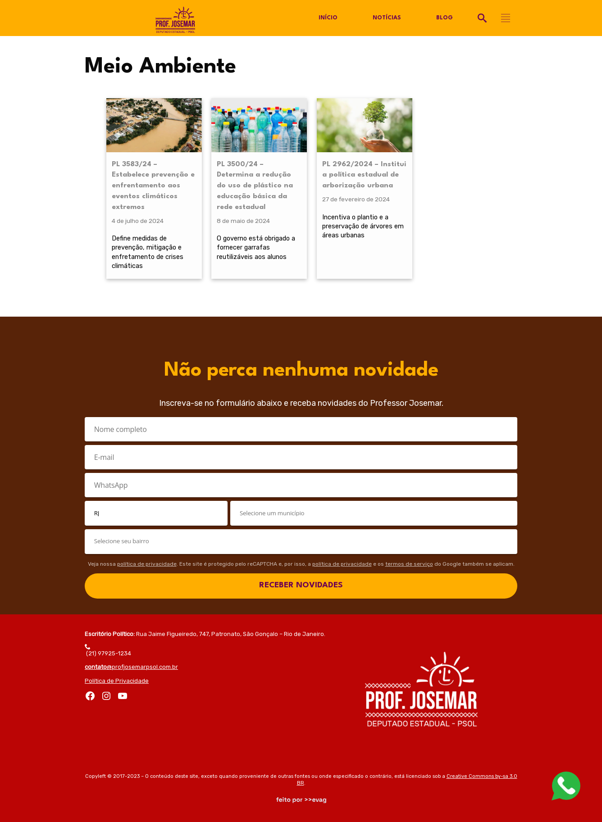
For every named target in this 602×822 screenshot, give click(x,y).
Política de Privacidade (117, 680)
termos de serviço (409, 564)
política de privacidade (147, 564)
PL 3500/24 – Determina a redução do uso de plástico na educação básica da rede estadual (255, 186)
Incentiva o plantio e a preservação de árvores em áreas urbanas (363, 226)
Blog (444, 18)
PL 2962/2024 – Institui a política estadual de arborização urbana (364, 175)
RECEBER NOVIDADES (301, 585)
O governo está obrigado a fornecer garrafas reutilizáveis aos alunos (256, 247)
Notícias (387, 18)
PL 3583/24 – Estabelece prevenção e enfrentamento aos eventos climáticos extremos (153, 186)
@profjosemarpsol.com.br (131, 666)
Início (328, 18)
